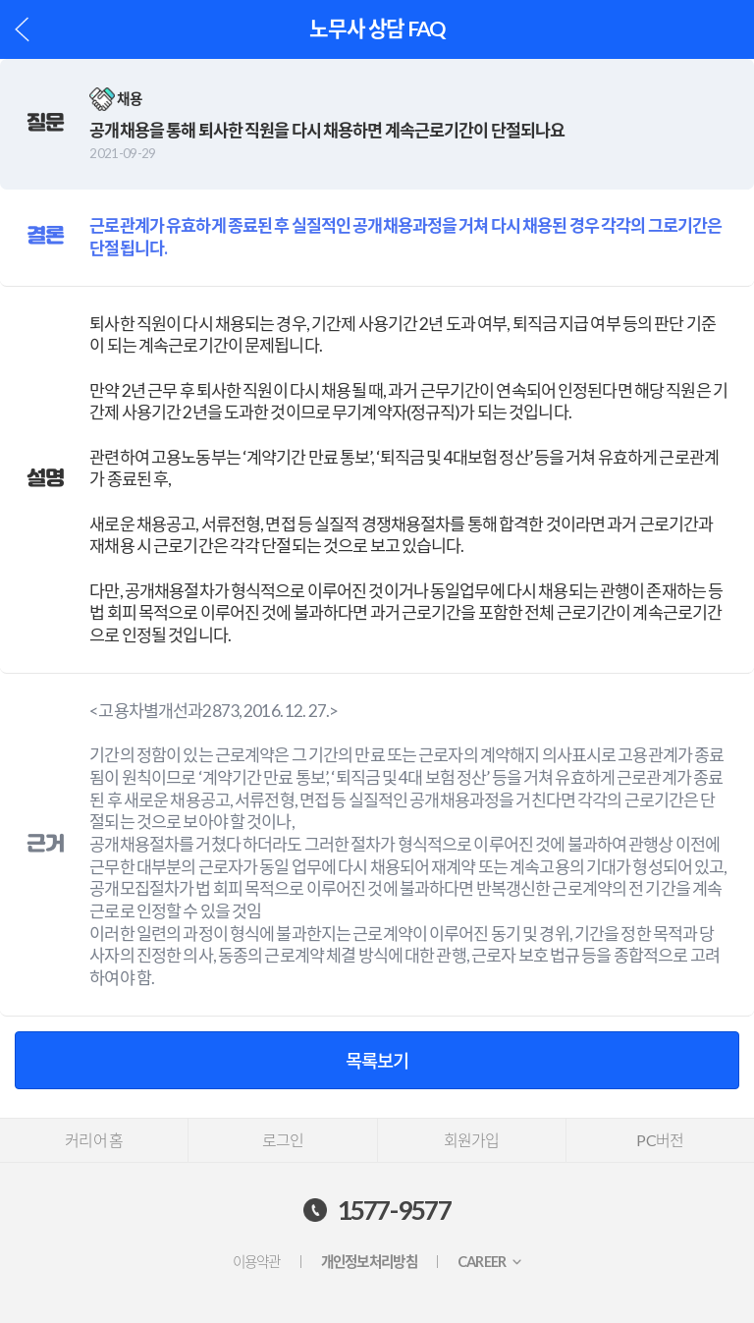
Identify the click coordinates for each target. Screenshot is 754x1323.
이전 (22, 29)
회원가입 (472, 1139)
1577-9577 (394, 1210)
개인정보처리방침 (369, 1261)
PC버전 (659, 1139)
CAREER (482, 1261)
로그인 (283, 1139)
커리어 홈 (94, 1139)
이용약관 (257, 1261)
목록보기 (377, 1061)
